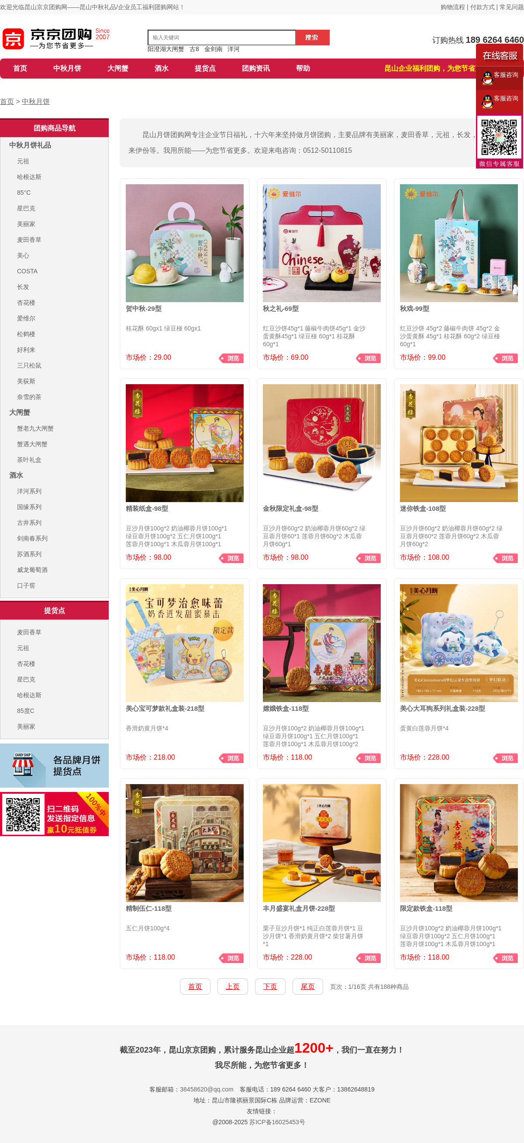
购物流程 (454, 6)
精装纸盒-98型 (147, 508)
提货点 (205, 68)
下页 (270, 986)
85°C (24, 192)
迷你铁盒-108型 (423, 508)
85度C (25, 710)
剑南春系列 (32, 538)
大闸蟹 (117, 68)
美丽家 (26, 223)
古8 (194, 48)
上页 (233, 986)
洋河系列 (29, 491)
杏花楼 (26, 302)
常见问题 (512, 6)
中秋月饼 (67, 68)
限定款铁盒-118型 (426, 908)
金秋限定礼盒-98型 (290, 508)
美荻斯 (26, 381)
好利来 (26, 349)
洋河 (234, 48)
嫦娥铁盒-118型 (286, 708)
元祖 (23, 161)
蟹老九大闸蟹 (35, 428)
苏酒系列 (29, 554)
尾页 (308, 986)
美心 (23, 255)
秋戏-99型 (414, 308)
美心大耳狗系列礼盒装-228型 (442, 708)
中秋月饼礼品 (30, 145)
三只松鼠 (29, 365)
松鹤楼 (26, 334)
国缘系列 (29, 506)
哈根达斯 (29, 176)
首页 (20, 68)
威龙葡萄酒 (32, 569)
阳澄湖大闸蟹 (166, 48)
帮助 (303, 68)
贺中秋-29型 (144, 308)
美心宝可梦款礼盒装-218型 (165, 708)
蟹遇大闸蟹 (32, 444)
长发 (23, 286)
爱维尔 (26, 318)
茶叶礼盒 (29, 459)
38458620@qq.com (206, 1089)
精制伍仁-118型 (149, 908)
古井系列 (29, 522)
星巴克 (26, 208)
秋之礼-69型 (281, 308)
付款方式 (482, 6)
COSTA (27, 271)
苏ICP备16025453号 (277, 1122)
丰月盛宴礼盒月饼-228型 (299, 908)
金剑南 (213, 48)
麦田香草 (29, 239)
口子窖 (26, 585)
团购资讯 (256, 68)
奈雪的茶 (29, 396)
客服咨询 (499, 78)
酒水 (162, 68)
